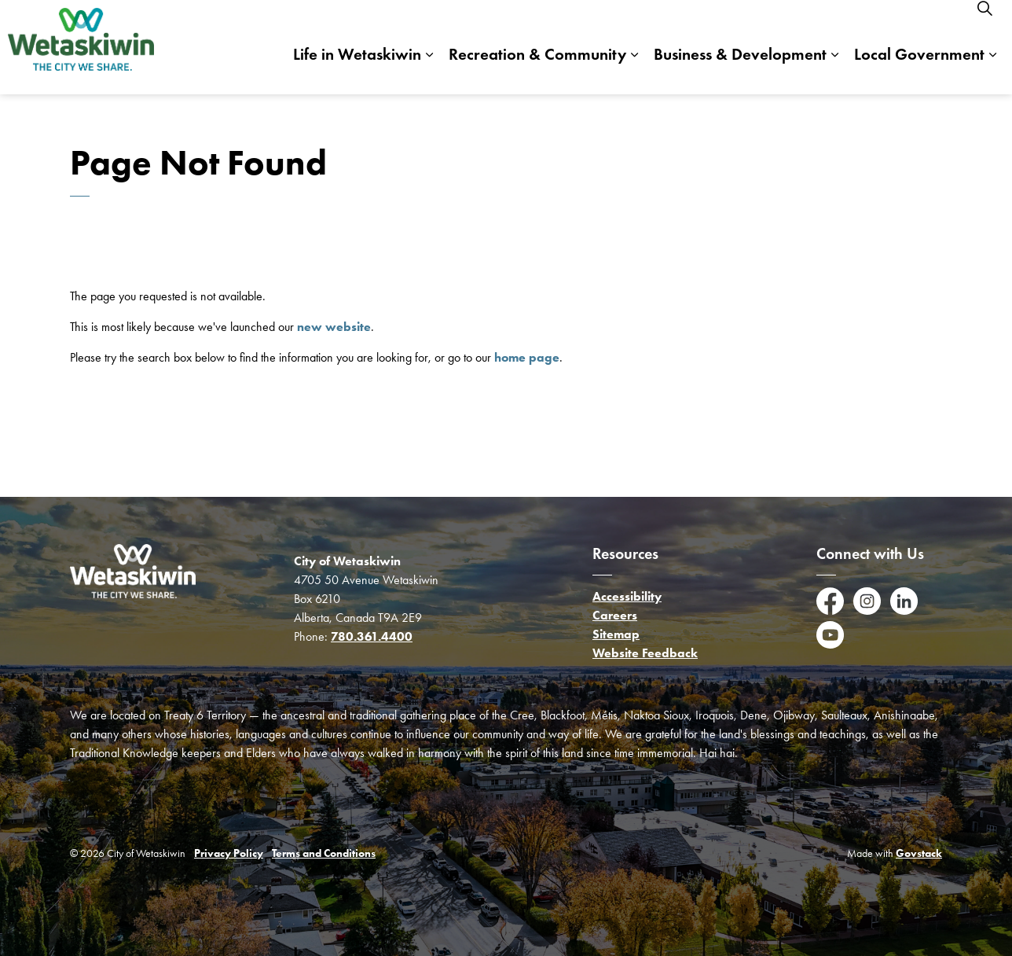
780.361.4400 (371, 636)
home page (526, 357)
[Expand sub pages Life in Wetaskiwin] (429, 70)
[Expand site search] (984, 23)
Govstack (919, 853)
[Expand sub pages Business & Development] (834, 70)
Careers (614, 615)
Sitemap (616, 634)
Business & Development (740, 70)
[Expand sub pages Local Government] (992, 70)
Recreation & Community (537, 70)
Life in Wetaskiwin (357, 70)
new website (334, 326)
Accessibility (627, 596)
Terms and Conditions (324, 853)
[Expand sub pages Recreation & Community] (634, 70)
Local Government (919, 70)
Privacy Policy (228, 853)
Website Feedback (645, 652)
